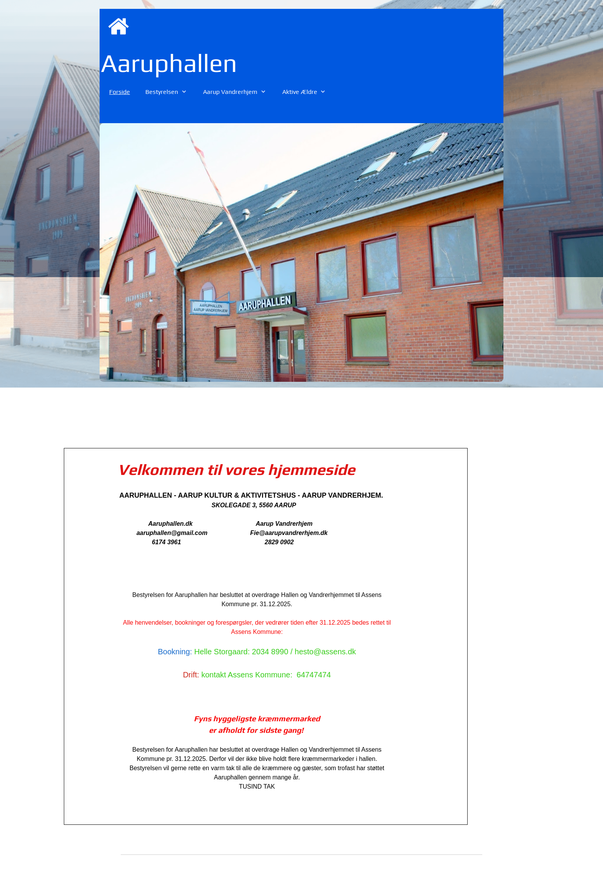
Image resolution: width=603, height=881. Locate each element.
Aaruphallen (169, 62)
